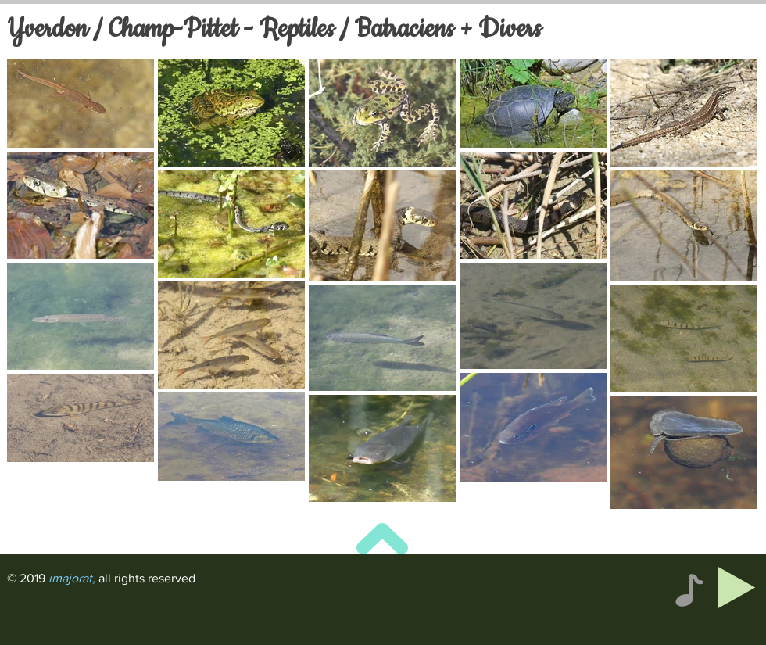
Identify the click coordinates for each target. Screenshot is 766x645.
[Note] (689, 590)
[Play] (736, 587)
